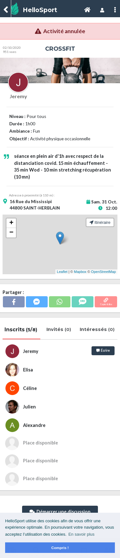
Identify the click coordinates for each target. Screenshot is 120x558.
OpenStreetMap (103, 272)
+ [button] (11, 223)
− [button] (11, 233)
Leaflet (62, 272)
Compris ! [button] (60, 548)
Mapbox (80, 272)
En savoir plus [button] (81, 534)
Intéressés (98, 329)
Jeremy (18, 96)
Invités (59, 329)
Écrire (103, 350)
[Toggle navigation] (87, 10)
